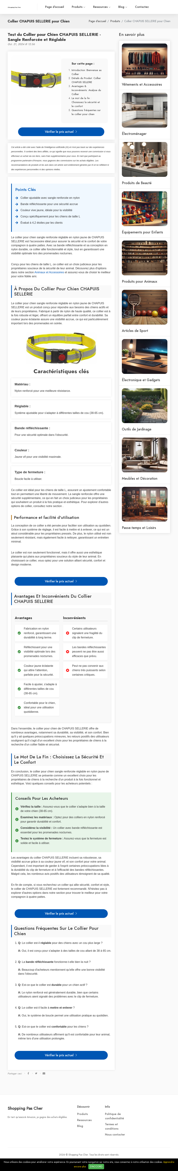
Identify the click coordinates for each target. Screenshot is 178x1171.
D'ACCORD (96, 1166)
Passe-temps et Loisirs (139, 527)
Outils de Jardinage (136, 429)
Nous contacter (115, 1135)
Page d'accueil (54, 7)
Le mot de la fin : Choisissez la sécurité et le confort (86, 102)
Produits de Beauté (137, 182)
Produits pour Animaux (139, 281)
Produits (78, 7)
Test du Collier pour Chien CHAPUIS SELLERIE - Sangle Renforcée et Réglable (54, 37)
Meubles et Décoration (139, 478)
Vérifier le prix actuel (61, 131)
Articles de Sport (135, 330)
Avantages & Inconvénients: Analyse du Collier (86, 90)
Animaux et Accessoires (49, 272)
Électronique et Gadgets (141, 380)
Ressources (102, 7)
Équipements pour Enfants (142, 232)
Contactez (142, 7)
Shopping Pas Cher (25, 1108)
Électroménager (134, 133)
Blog (122, 7)
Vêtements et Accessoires (142, 84)
